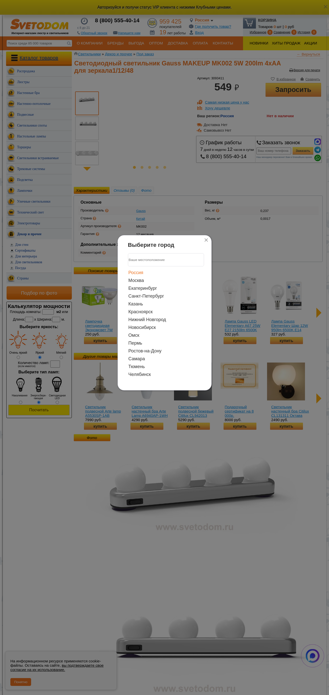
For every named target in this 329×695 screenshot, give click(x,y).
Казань (135, 303)
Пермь (135, 342)
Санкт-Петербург (146, 295)
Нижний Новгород (147, 319)
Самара (136, 358)
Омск (133, 335)
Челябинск (139, 374)
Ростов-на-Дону (145, 350)
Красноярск (140, 311)
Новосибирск (142, 327)
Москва (136, 280)
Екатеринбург (142, 288)
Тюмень (136, 366)
